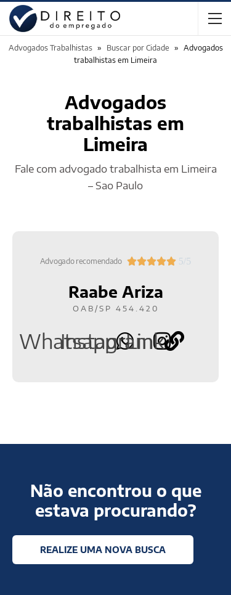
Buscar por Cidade (138, 47)
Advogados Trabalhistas (50, 47)
